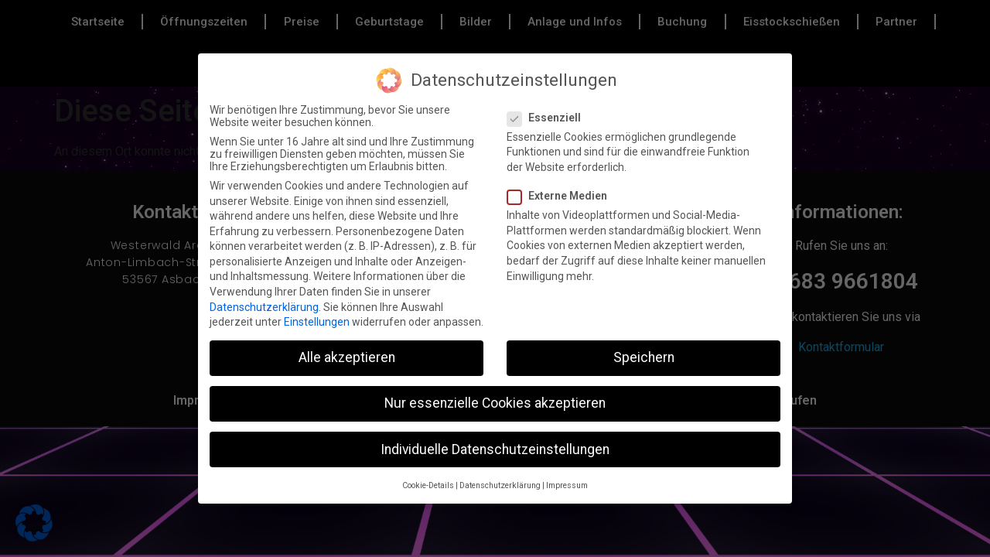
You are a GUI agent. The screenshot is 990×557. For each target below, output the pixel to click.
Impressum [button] (567, 485)
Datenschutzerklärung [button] (500, 485)
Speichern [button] (643, 357)
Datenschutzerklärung (264, 307)
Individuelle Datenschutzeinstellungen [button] (495, 449)
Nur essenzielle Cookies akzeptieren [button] (495, 403)
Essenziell (549, 117)
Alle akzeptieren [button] (347, 357)
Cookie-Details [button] (428, 485)
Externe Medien (562, 196)
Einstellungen (317, 322)
